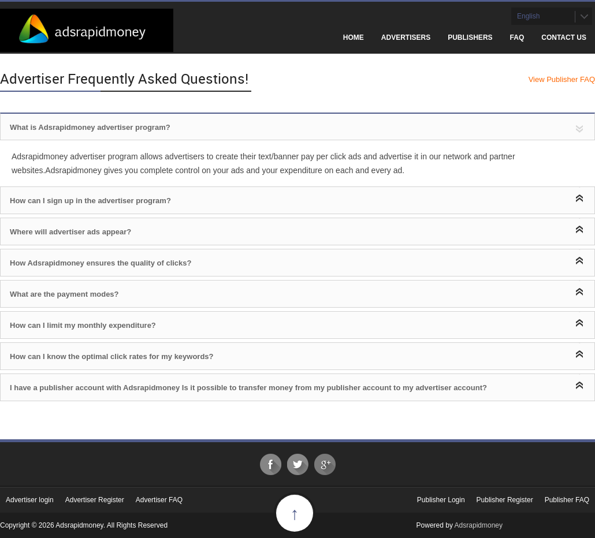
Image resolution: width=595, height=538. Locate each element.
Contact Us (563, 37)
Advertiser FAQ (159, 500)
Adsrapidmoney (479, 525)
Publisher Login (441, 500)
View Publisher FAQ (562, 79)
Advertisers (405, 37)
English (528, 16)
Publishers (470, 37)
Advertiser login (30, 500)
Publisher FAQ (567, 500)
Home (353, 37)
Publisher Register (505, 500)
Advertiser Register (94, 500)
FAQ (517, 37)
